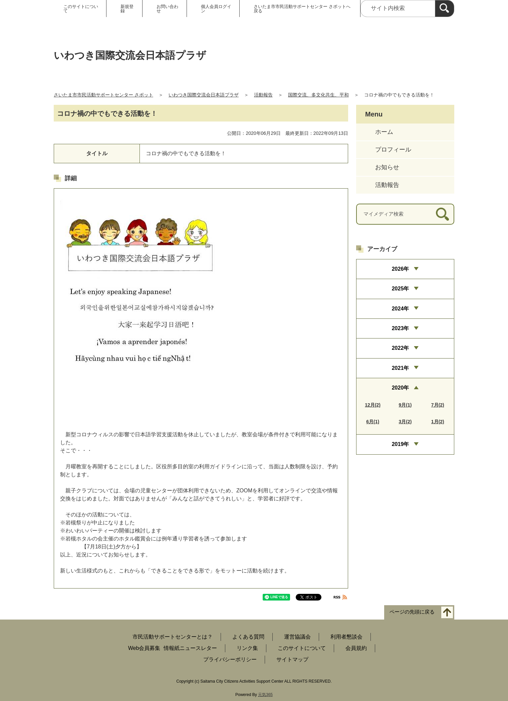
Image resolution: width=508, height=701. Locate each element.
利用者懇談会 (346, 637)
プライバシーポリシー (230, 659)
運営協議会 (297, 637)
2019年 (400, 444)
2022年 (400, 348)
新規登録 (127, 8)
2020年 (400, 388)
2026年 (400, 269)
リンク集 (247, 648)
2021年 (400, 368)
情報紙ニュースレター (190, 648)
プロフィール (393, 149)
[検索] (444, 8)
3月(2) (405, 421)
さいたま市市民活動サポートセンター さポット (103, 94)
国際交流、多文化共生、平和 (318, 94)
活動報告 (263, 94)
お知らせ (387, 167)
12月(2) (372, 405)
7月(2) (437, 405)
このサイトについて (80, 8)
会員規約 (356, 648)
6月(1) (372, 421)
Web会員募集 (144, 648)
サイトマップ (292, 659)
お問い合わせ (167, 8)
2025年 (400, 288)
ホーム (384, 132)
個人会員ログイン (216, 8)
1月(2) (437, 421)
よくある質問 (248, 637)
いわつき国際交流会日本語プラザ (204, 94)
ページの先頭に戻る (412, 612)
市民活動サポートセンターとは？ (173, 637)
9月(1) (405, 405)
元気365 (265, 694)
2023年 (400, 328)
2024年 (400, 308)
